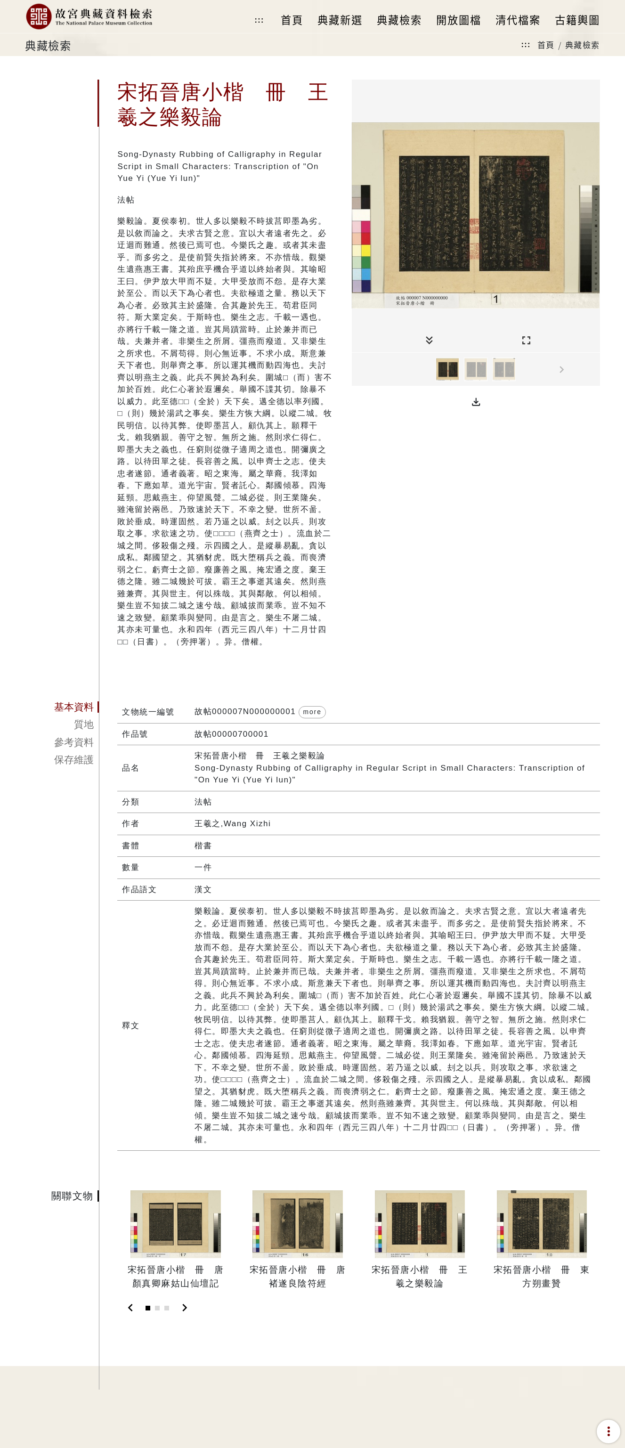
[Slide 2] (157, 1308)
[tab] (62, 707)
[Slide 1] (148, 1308)
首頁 (546, 44)
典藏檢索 (582, 44)
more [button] (312, 712)
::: (259, 20)
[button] (476, 402)
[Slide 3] (166, 1308)
